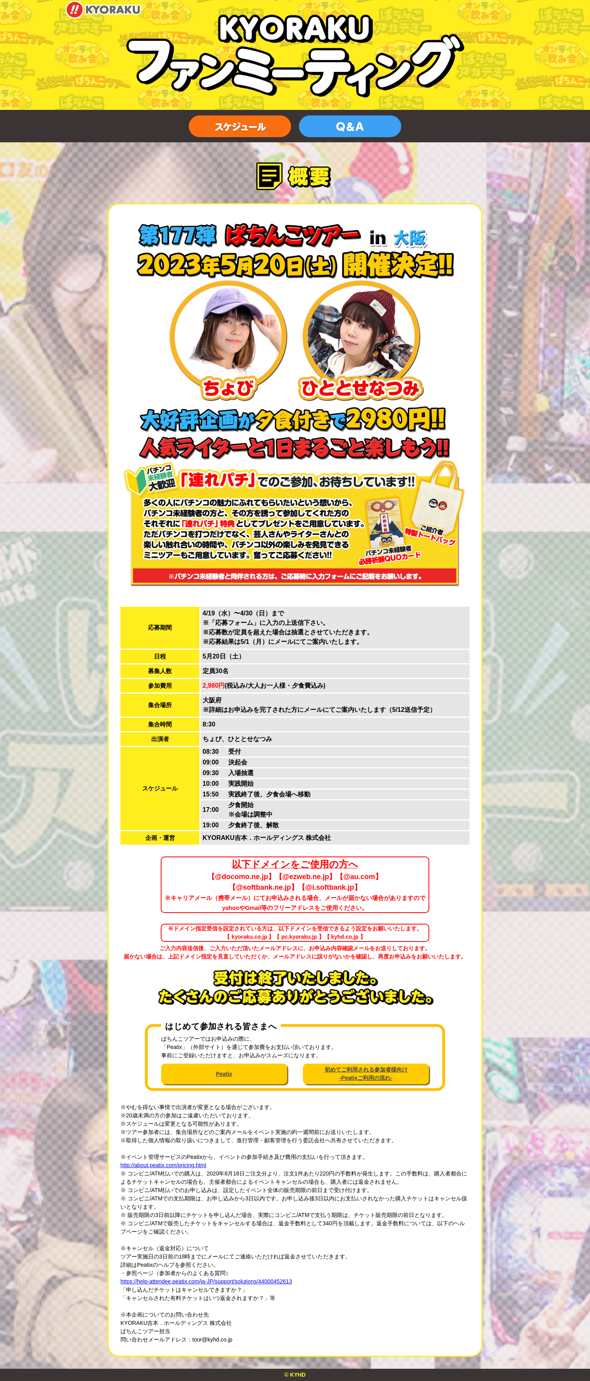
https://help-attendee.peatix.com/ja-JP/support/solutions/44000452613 (206, 1281)
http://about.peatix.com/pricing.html (163, 1165)
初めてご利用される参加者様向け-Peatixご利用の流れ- (366, 1073)
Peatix (224, 1074)
